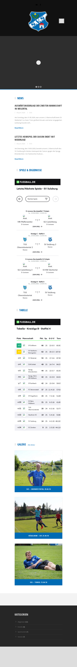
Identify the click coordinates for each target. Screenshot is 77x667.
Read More (19, 128)
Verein (20, 637)
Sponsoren (22, 632)
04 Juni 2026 (20, 112)
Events (20, 627)
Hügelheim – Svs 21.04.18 (38, 535)
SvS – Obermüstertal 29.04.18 (38, 489)
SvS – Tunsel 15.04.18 (38, 582)
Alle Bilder (31, 445)
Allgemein (21, 622)
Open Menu (61, 21)
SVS (30, 112)
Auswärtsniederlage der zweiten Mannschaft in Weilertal (38, 107)
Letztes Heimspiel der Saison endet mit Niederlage (35, 138)
